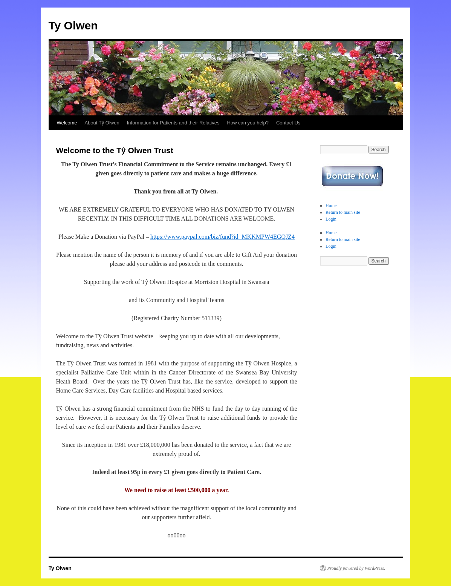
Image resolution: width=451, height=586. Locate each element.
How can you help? (248, 123)
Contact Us (288, 123)
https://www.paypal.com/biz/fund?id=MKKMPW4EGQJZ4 (222, 236)
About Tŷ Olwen (101, 123)
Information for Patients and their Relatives (173, 123)
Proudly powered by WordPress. (356, 568)
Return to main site (343, 212)
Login (331, 219)
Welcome (67, 123)
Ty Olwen (73, 25)
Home (331, 205)
